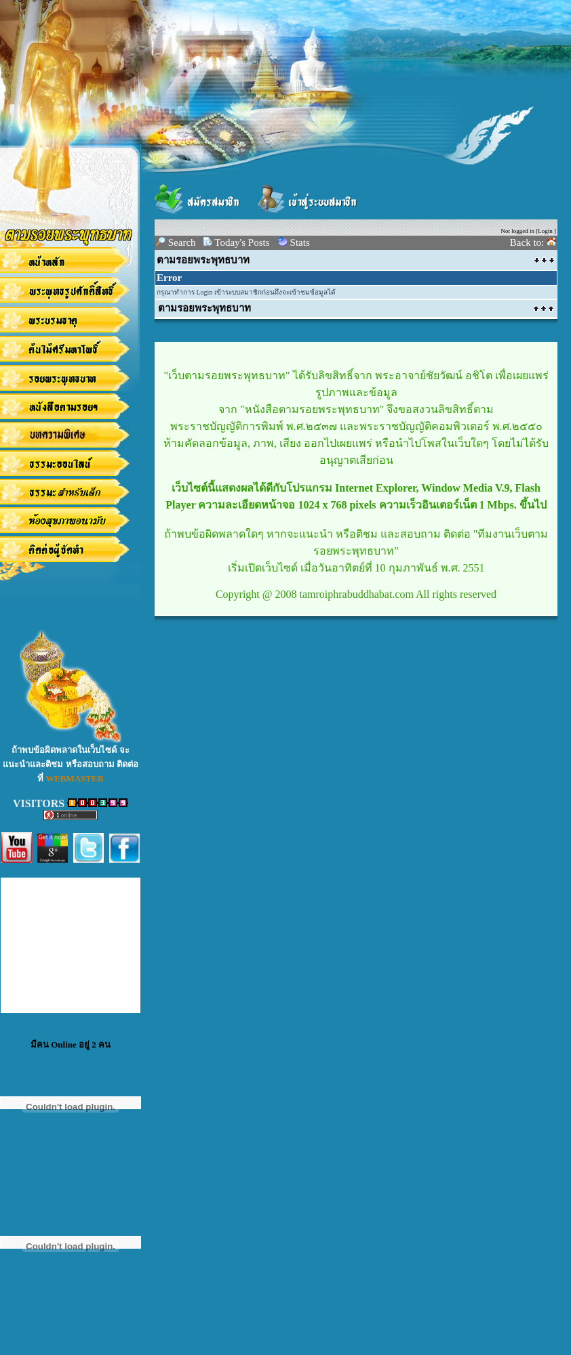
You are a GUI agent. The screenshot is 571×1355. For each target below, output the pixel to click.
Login (545, 231)
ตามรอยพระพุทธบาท (203, 260)
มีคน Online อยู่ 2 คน (71, 1044)
